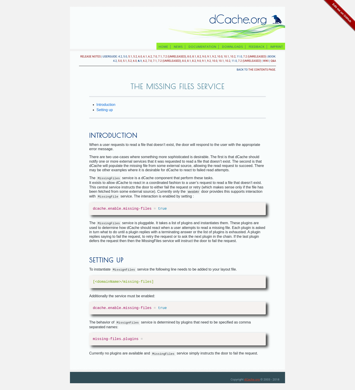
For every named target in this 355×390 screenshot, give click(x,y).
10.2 (232, 56)
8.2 (199, 56)
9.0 (204, 56)
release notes (90, 56)
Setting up (104, 110)
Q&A (273, 60)
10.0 (219, 56)
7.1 (160, 56)
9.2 (214, 56)
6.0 (140, 56)
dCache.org (252, 379)
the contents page (261, 69)
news (178, 47)
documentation (202, 47)
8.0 (189, 56)
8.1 (194, 56)
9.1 (209, 56)
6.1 (145, 56)
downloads (232, 47)
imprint (277, 47)
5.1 (130, 56)
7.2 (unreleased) (174, 56)
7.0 (155, 56)
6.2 (150, 56)
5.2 (135, 56)
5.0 (120, 60)
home (163, 47)
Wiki (266, 60)
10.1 (226, 56)
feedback (257, 47)
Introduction (105, 105)
